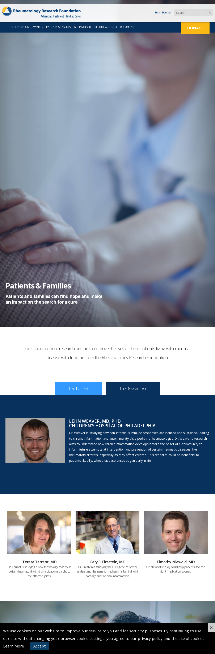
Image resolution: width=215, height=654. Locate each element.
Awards (38, 27)
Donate (195, 27)
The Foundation (18, 27)
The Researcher (133, 389)
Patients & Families (58, 27)
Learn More (13, 646)
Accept (39, 646)
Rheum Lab (127, 27)
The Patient (78, 389)
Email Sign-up (163, 12)
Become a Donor (105, 27)
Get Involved (82, 27)
